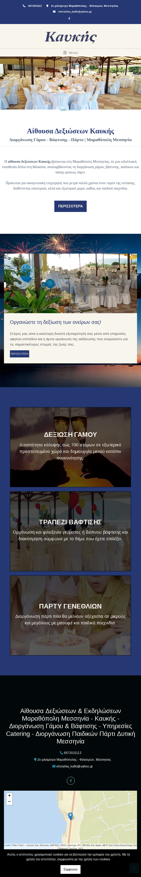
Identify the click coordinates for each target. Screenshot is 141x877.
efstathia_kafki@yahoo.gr (75, 11)
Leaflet (7, 845)
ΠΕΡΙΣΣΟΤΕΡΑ (19, 353)
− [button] (9, 802)
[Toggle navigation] (70, 53)
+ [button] (9, 796)
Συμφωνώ (70, 869)
